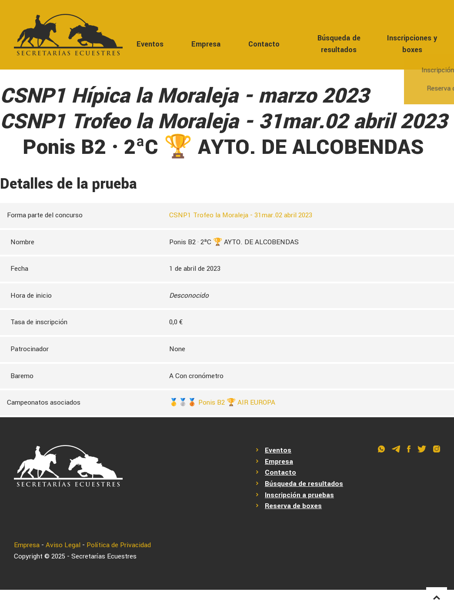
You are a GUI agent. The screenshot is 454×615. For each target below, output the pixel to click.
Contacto (264, 44)
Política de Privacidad (119, 545)
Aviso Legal (63, 545)
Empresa (205, 44)
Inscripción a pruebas (299, 495)
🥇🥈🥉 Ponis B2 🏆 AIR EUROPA (222, 402)
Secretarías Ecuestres (104, 556)
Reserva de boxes (293, 506)
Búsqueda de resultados (339, 44)
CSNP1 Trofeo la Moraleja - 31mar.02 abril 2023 (240, 215)
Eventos (150, 44)
